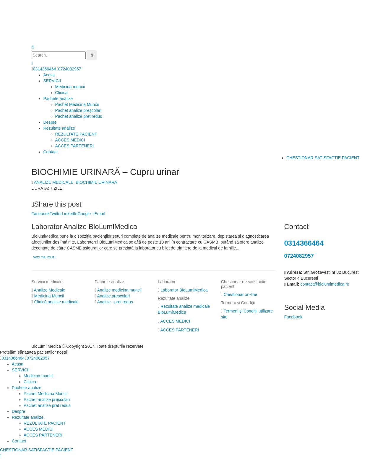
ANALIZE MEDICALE (54, 182)
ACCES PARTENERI (74, 146)
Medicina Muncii (49, 296)
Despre (50, 122)
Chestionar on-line (240, 294)
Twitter (56, 213)
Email (99, 213)
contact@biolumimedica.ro (324, 284)
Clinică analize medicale (56, 301)
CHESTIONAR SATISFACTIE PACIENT (323, 157)
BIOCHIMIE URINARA (96, 182)
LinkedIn (69, 213)
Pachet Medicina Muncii (77, 104)
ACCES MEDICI (70, 140)
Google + (85, 213)
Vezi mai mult (44, 257)
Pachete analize (58, 98)
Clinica (61, 92)
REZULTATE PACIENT (76, 134)
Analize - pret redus (115, 301)
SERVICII (52, 80)
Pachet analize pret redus (78, 116)
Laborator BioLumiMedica (184, 290)
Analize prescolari (113, 296)
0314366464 (44, 69)
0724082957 (69, 69)
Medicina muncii (70, 86)
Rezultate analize (59, 128)
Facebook (41, 213)
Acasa (49, 75)
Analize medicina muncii (119, 290)
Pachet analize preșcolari (78, 110)
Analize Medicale (49, 290)
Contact (50, 151)
